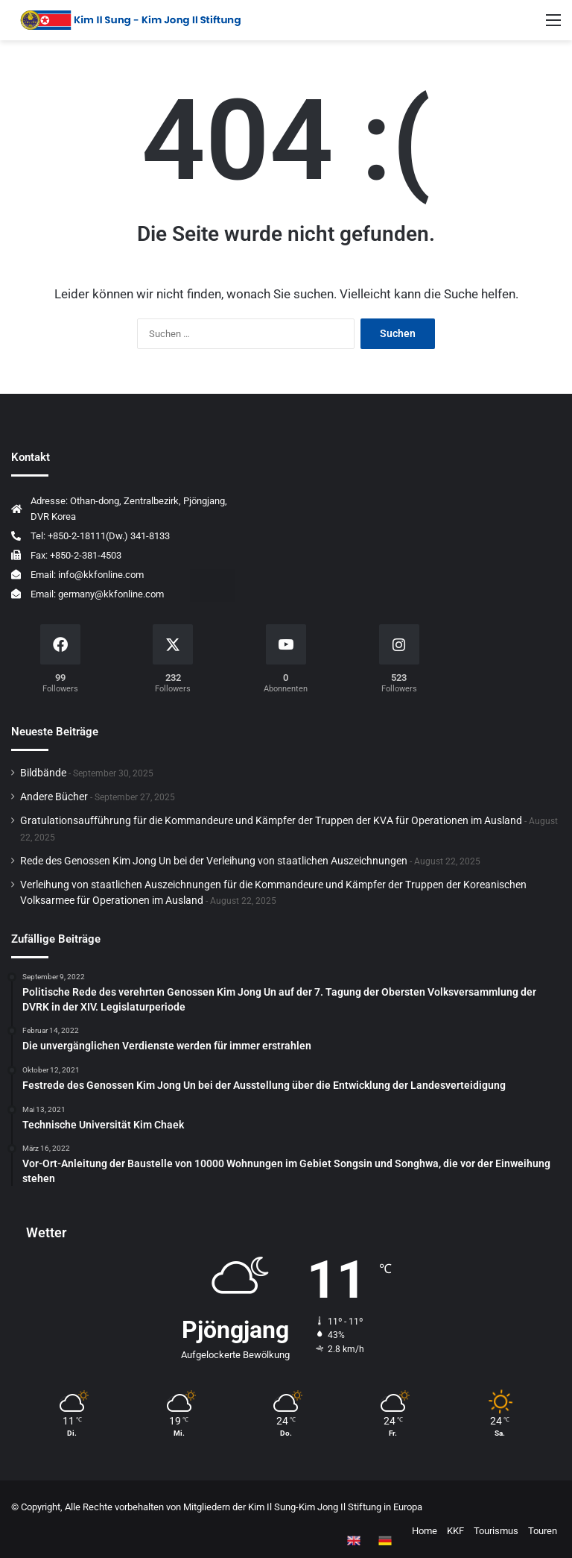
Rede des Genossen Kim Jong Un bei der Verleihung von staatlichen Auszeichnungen (213, 861)
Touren (542, 1530)
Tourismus (496, 1530)
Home (424, 1530)
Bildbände (43, 773)
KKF (455, 1530)
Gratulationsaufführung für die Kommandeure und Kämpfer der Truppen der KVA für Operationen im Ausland (271, 820)
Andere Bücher (54, 796)
